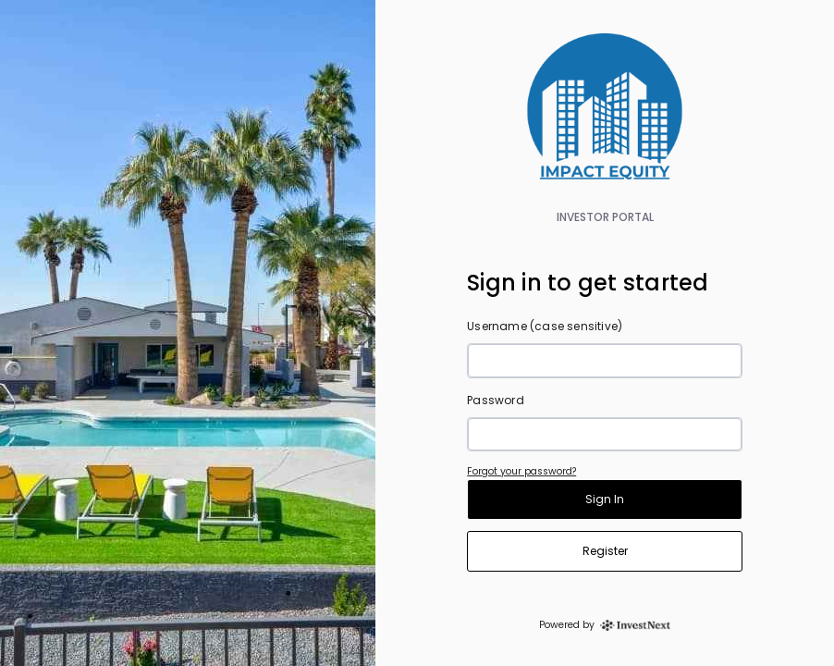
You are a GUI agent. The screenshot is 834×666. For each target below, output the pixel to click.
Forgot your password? (521, 471)
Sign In (604, 499)
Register (605, 551)
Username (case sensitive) (544, 326)
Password (495, 400)
